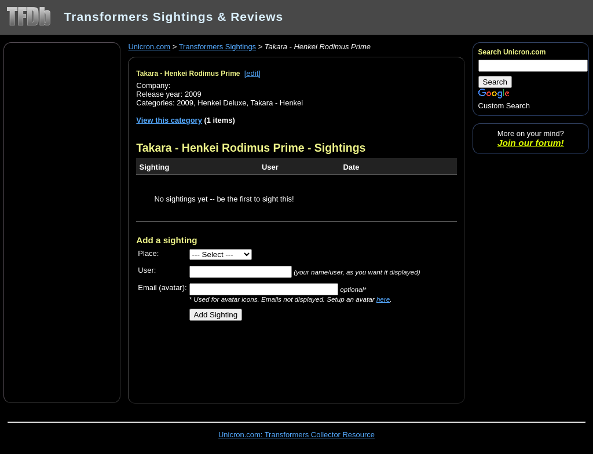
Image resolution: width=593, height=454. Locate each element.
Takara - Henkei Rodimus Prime (188, 73)
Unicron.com (149, 46)
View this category (169, 120)
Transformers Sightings (217, 46)
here (383, 299)
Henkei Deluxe (221, 102)
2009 (185, 102)
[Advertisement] (62, 222)
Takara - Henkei (276, 102)
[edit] (252, 73)
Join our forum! (530, 143)
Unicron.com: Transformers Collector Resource (296, 434)
